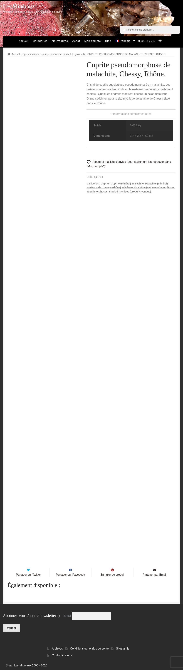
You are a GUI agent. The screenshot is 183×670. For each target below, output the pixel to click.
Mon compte (92, 40)
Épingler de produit (112, 573)
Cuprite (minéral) (121, 183)
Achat (76, 40)
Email (68, 615)
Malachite (138, 183)
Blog (108, 40)
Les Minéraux (19, 6)
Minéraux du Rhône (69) (136, 187)
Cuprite (105, 183)
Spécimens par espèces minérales (42, 54)
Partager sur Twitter (28, 573)
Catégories (40, 40)
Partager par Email (154, 573)
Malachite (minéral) (74, 54)
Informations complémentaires (131, 113)
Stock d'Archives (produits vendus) (130, 191)
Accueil (23, 40)
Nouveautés (60, 40)
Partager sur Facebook (70, 573)
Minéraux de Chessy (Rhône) (103, 187)
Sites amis (122, 647)
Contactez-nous (62, 654)
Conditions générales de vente (89, 647)
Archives (57, 647)
